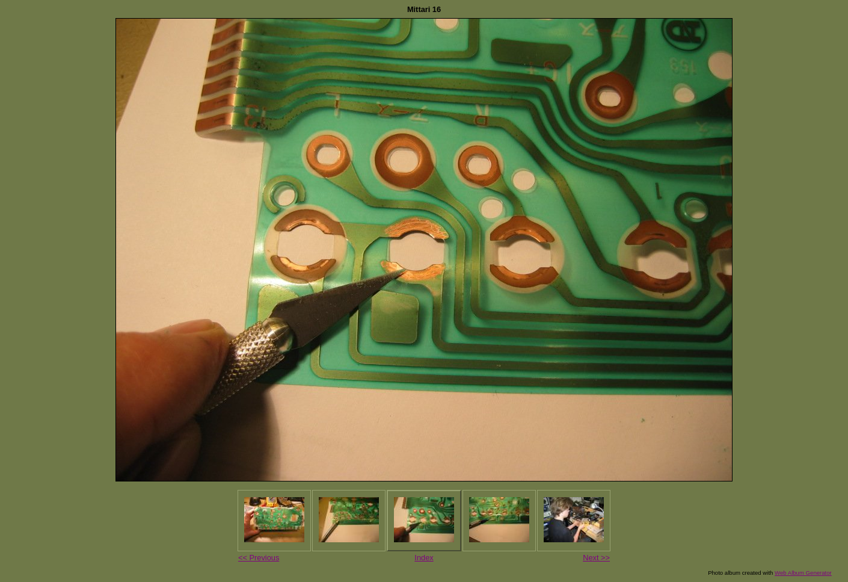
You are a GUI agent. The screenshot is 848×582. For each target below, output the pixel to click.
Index (423, 557)
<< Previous (258, 557)
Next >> (596, 557)
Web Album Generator (803, 572)
